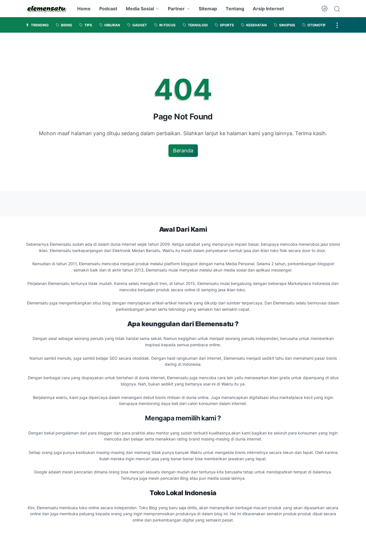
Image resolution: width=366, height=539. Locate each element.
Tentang (235, 8)
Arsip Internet (268, 8)
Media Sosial (140, 8)
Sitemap (208, 8)
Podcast (108, 8)
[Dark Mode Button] (324, 8)
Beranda (183, 150)
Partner (176, 8)
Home (84, 8)
